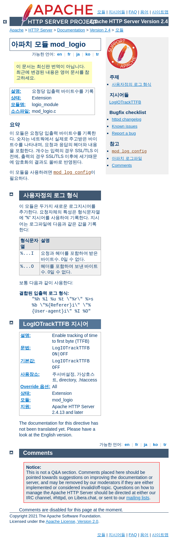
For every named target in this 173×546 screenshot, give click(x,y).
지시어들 (117, 12)
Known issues (124, 126)
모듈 (101, 12)
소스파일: (20, 111)
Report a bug (124, 133)
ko (87, 54)
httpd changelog (126, 119)
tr (97, 54)
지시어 (79, 324)
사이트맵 (160, 12)
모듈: (25, 399)
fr (69, 54)
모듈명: (18, 104)
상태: (16, 97)
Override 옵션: (35, 386)
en (59, 54)
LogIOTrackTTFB (125, 102)
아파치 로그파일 (127, 158)
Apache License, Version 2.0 (72, 521)
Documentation (71, 30)
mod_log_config (72, 172)
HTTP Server (40, 30)
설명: (16, 91)
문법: (25, 347)
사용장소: (30, 374)
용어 (144, 12)
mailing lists (137, 497)
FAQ (133, 12)
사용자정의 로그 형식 (131, 84)
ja (78, 54)
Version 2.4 (100, 30)
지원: (25, 406)
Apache (17, 30)
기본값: (27, 360)
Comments (122, 165)
